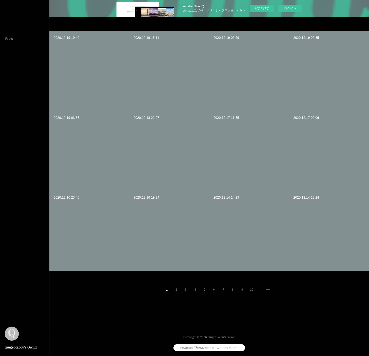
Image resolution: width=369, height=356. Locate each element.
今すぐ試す (261, 8)
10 (251, 289)
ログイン (290, 8)
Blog (9, 38)
